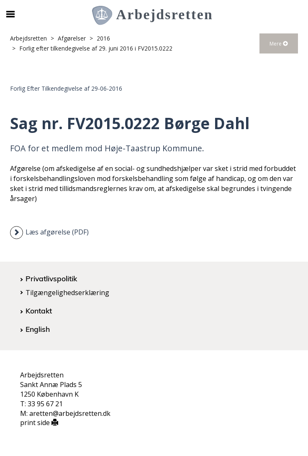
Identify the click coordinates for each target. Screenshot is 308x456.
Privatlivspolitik (51, 278)
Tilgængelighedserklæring (67, 292)
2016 (103, 38)
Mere (279, 43)
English (38, 329)
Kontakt (39, 310)
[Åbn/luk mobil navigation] (10, 14)
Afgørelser (72, 38)
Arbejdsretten (28, 38)
